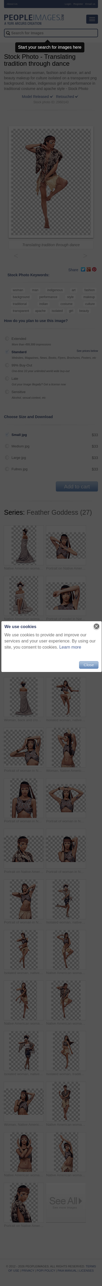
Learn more (81, 647)
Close (89, 664)
